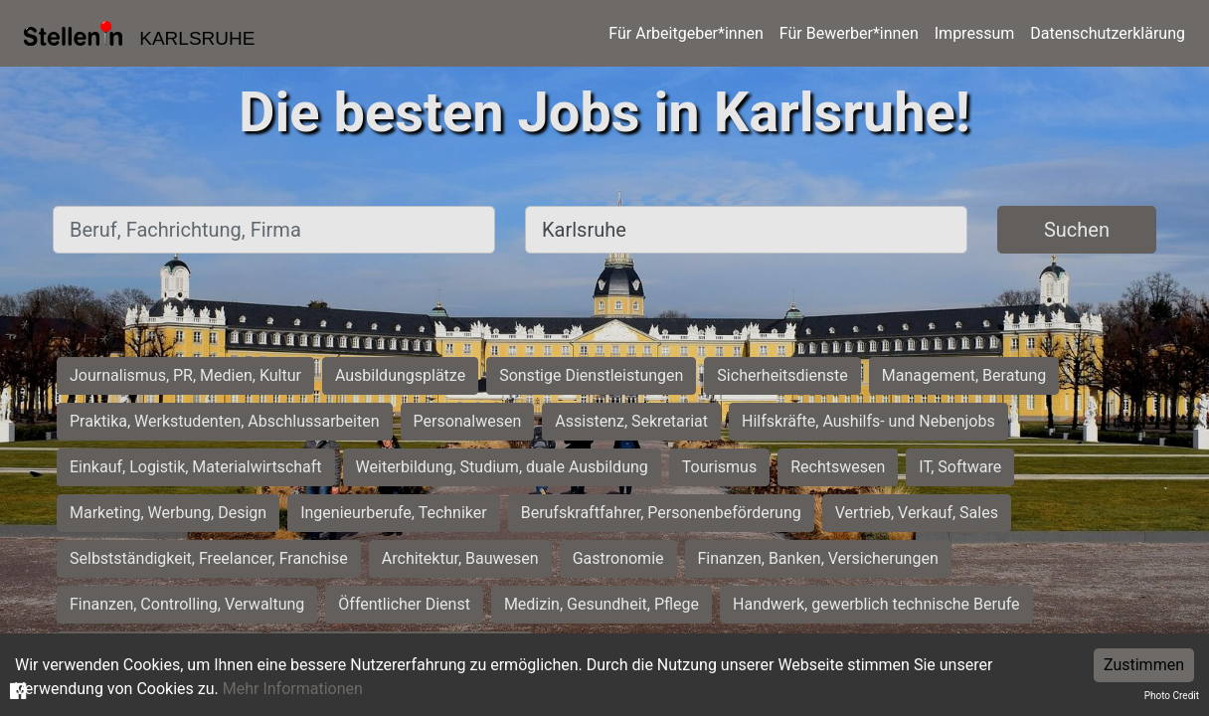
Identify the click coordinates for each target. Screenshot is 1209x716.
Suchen (1077, 230)
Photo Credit (1171, 695)
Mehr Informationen (293, 688)
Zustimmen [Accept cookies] (1144, 664)
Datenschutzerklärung (1107, 33)
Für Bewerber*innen (849, 33)
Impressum (975, 33)
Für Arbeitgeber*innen (685, 33)
